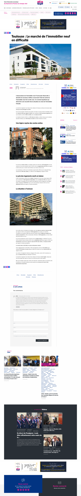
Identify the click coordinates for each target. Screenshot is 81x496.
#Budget (49, 373)
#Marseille (47, 382)
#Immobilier (16, 84)
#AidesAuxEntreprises (16, 12)
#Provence (54, 386)
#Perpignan (29, 429)
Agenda (61, 7)
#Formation (34, 370)
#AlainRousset (51, 371)
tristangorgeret (23, 87)
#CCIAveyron (62, 133)
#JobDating (14, 14)
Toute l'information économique (19, 3)
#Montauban (25, 372)
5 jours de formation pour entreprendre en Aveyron (71, 142)
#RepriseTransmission (71, 133)
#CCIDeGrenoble (25, 12)
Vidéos (67, 7)
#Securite (48, 388)
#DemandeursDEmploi (34, 12)
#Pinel (28, 84)
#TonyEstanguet (44, 389)
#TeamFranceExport (64, 124)
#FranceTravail (25, 371)
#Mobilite (51, 383)
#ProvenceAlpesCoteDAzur (46, 370)
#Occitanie (41, 84)
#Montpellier (43, 384)
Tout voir (75, 120)
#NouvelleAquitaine (8, 369)
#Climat (49, 374)
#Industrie (32, 371)
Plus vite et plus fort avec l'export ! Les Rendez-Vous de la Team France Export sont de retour (71, 128)
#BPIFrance (33, 14)
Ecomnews (55, 3)
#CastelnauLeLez (47, 447)
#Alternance (33, 369)
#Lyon (42, 382)
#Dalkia (24, 370)
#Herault (53, 447)
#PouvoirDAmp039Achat (46, 386)
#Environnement (44, 377)
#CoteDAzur (43, 375)
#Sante (42, 388)
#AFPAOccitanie (26, 369)
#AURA (47, 372)
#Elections (51, 427)
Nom (14, 323)
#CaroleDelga (44, 374)
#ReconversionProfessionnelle (23, 14)
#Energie (48, 376)
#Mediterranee (44, 383)
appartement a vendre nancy (25, 302)
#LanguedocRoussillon (21, 429)
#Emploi (42, 12)
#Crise (11, 84)
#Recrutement (7, 372)
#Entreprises (48, 12)
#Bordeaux (43, 373)
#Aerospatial (12, 370)
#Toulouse (47, 84)
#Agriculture (43, 371)
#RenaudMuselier (44, 387)
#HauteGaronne (34, 84)
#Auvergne (52, 372)
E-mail (14, 327)
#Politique (55, 385)
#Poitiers (49, 385)
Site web (14, 331)
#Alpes (42, 372)
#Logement (22, 84)
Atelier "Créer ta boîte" (70, 135)
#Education (54, 375)
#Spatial (13, 372)
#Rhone (51, 387)
